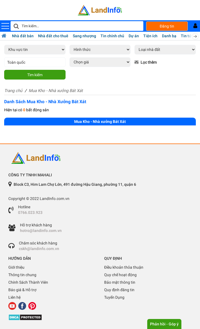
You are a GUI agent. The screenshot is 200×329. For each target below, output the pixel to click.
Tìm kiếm (34, 75)
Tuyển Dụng (114, 297)
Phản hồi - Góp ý (164, 324)
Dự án (134, 36)
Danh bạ (169, 36)
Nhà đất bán (23, 36)
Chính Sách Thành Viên (28, 282)
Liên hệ (14, 297)
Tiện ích (150, 36)
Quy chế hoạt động (120, 275)
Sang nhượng (84, 36)
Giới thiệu (16, 267)
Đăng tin (167, 26)
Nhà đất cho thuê (53, 36)
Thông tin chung (22, 275)
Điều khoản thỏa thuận (123, 267)
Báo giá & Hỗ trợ (22, 290)
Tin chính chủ (112, 36)
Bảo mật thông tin (119, 282)
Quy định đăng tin (119, 290)
